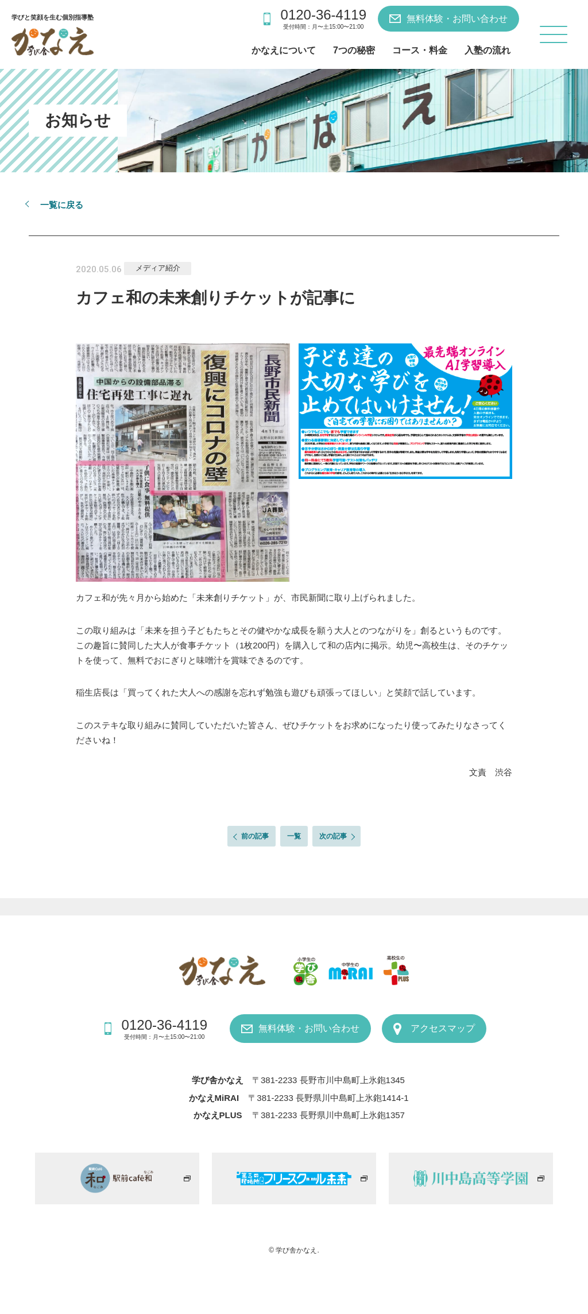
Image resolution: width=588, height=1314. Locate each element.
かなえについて (284, 50)
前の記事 (255, 836)
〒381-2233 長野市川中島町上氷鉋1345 (328, 1080)
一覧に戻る (61, 205)
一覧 (294, 836)
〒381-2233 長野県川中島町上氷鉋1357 (328, 1115)
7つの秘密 (354, 50)
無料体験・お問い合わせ (457, 19)
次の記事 (333, 836)
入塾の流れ (487, 50)
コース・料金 (419, 50)
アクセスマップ (443, 1028)
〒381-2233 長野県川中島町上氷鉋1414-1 (328, 1098)
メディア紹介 (158, 268)
